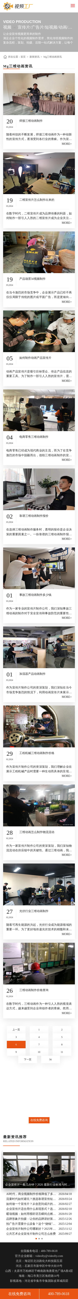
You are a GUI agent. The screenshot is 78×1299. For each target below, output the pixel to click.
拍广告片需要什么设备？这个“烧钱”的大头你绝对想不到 (31, 1223)
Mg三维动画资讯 (52, 56)
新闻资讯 (35, 56)
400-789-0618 (58, 1294)
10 (39, 1052)
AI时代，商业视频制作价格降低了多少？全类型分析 (31, 1193)
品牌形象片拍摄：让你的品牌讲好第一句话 (31, 1218)
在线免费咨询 (39, 1120)
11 (62, 1052)
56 (50, 1059)
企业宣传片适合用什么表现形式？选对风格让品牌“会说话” (31, 1208)
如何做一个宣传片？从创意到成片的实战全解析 (31, 1203)
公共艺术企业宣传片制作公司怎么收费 (31, 1233)
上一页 (16, 1029)
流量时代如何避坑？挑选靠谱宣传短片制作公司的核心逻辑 (31, 1198)
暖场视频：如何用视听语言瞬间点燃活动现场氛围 (31, 1213)
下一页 (27, 1059)
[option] (39, 1193)
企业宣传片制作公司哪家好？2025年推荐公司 (31, 1228)
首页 (23, 56)
